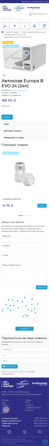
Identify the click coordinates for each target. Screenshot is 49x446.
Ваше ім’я (7, 236)
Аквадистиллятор (11, 199)
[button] (21, 215)
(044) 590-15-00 (24, 426)
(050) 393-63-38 (24, 423)
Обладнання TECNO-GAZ (15, 35)
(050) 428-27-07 (24, 421)
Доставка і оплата (12, 131)
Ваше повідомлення (12, 265)
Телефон (6, 246)
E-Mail (5, 255)
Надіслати (41, 287)
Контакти (25, 329)
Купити (7, 117)
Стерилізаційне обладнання (33, 32)
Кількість (5, 106)
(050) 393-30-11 (38, 14)
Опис (6, 124)
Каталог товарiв (12, 32)
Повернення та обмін (14, 138)
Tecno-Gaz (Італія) (19, 90)
